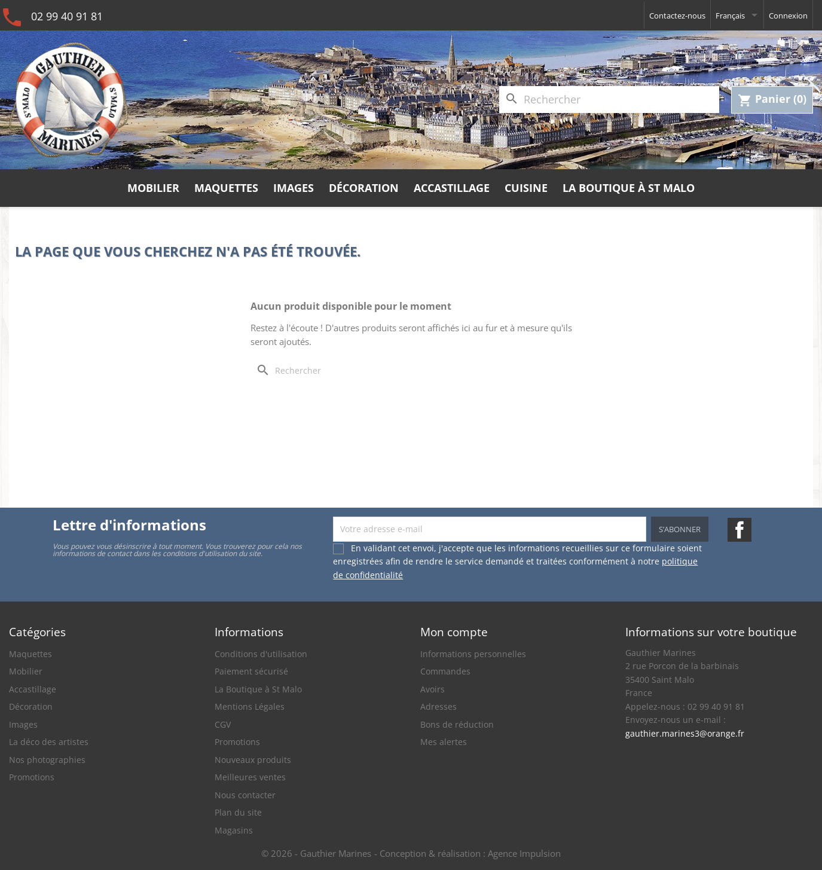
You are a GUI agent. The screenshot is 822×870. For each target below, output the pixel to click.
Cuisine (526, 188)
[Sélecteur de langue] (737, 15)
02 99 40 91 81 (67, 16)
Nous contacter (245, 795)
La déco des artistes (48, 741)
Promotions (31, 777)
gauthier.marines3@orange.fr (684, 733)
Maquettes (226, 188)
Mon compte (454, 632)
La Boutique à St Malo (629, 188)
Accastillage (452, 188)
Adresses (438, 706)
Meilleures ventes (250, 777)
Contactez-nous (677, 15)
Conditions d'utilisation (261, 654)
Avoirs (432, 689)
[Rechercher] (609, 99)
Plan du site (238, 812)
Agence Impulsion (524, 853)
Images (293, 188)
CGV (223, 724)
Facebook (739, 530)
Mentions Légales (250, 706)
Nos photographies (47, 759)
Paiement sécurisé (251, 671)
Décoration (364, 188)
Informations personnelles (473, 654)
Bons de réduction (457, 724)
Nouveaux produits (253, 759)
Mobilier (153, 188)
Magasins (234, 830)
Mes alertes (443, 741)
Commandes (445, 671)
